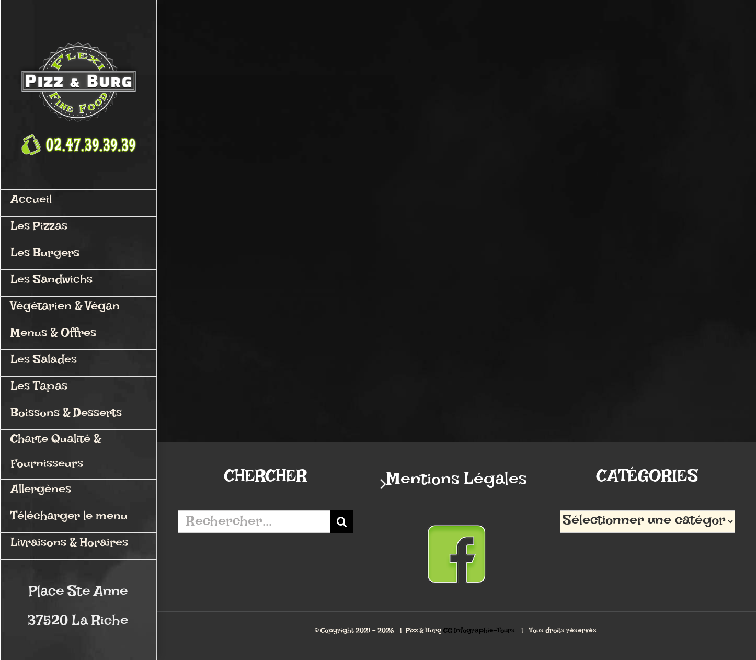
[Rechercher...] (254, 521)
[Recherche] (341, 521)
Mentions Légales (456, 483)
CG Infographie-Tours (479, 632)
